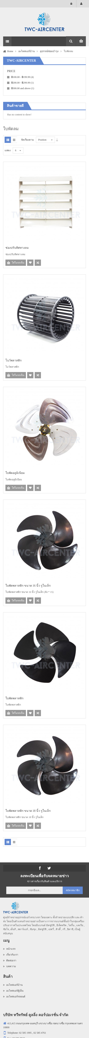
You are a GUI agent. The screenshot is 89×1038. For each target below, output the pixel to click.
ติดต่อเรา (9, 960)
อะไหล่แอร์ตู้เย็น (13, 990)
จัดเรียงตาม (27, 139)
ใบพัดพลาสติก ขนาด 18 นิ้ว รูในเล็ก (28, 810)
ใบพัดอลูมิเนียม (15, 473)
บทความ (9, 966)
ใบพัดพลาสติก (14, 698)
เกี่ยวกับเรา (10, 954)
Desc (57, 140)
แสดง (8, 150)
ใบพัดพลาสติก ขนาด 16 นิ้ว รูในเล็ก (28, 585)
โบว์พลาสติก (13, 360)
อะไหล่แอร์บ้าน (13, 984)
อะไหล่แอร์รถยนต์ (14, 996)
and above (22, 88)
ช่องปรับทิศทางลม (17, 247)
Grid (14, 140)
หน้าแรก (9, 948)
